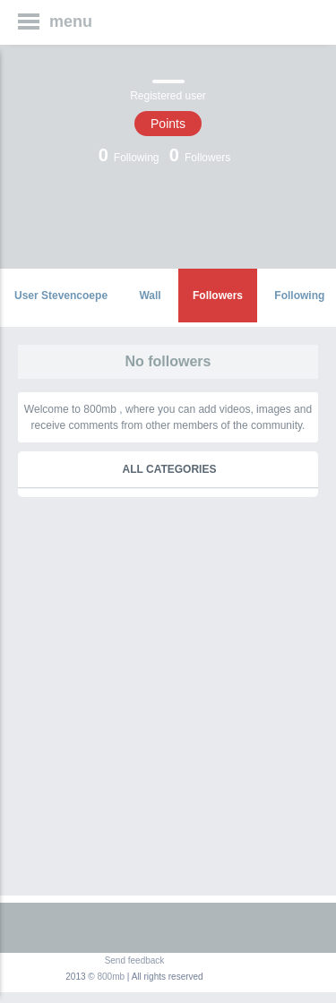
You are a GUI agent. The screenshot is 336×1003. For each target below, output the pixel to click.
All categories (170, 469)
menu (70, 21)
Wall (149, 295)
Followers (218, 295)
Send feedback (135, 960)
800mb (111, 977)
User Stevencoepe (61, 295)
